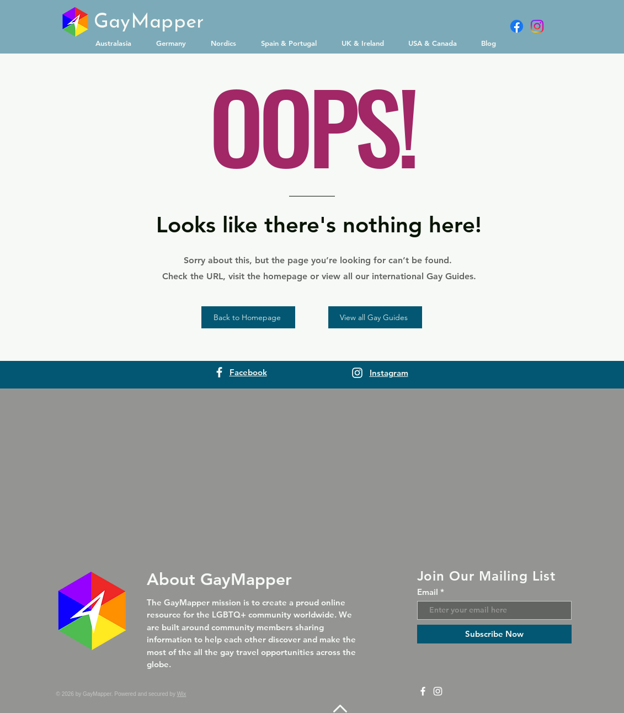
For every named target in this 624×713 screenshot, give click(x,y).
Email (427, 592)
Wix (181, 694)
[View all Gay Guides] (375, 317)
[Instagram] (537, 26)
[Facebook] (516, 26)
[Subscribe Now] (494, 634)
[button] (117, 43)
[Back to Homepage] (248, 317)
